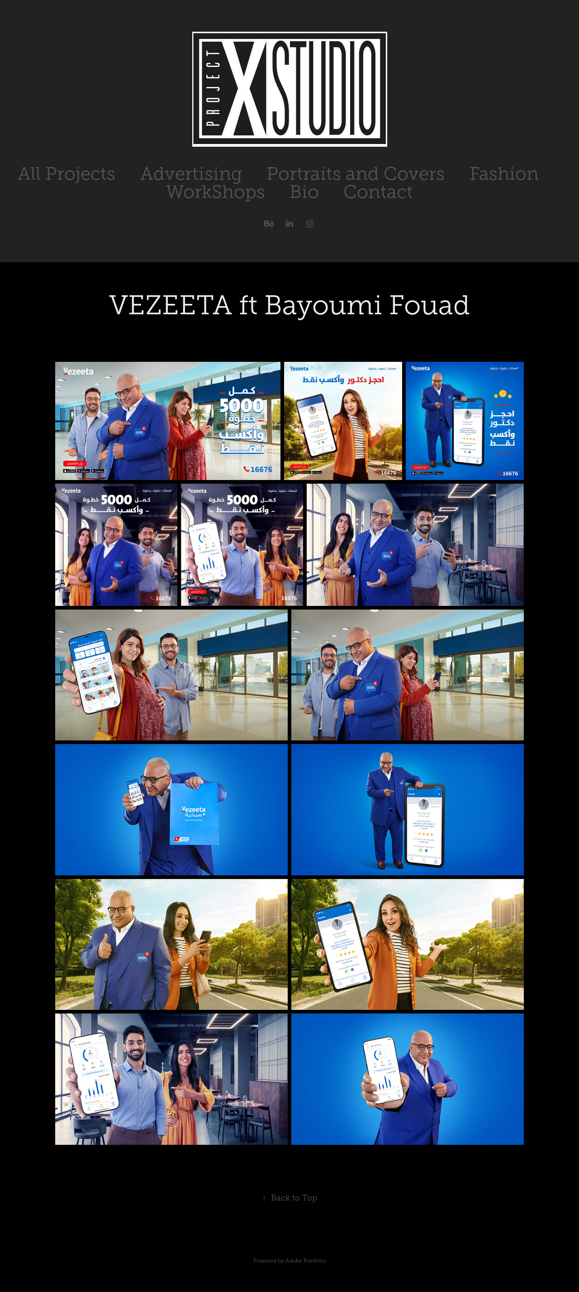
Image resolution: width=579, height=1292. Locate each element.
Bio (304, 192)
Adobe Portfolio (305, 1261)
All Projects (66, 173)
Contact (378, 192)
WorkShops (215, 192)
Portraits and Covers (355, 173)
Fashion (504, 173)
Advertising (191, 173)
